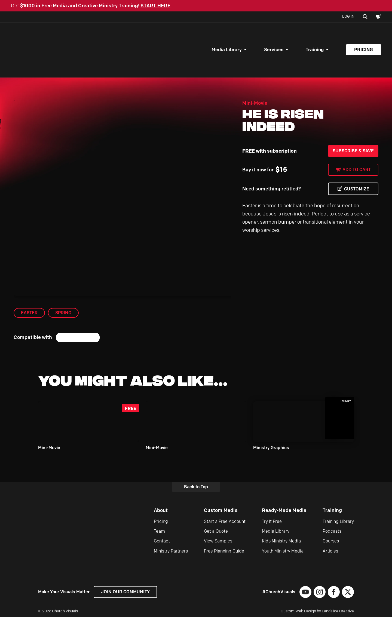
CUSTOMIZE (356, 189)
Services (273, 49)
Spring (63, 312)
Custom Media (221, 510)
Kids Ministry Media (281, 541)
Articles (330, 551)
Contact (162, 541)
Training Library (338, 521)
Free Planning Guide (224, 551)
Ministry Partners (171, 551)
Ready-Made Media (284, 510)
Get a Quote (216, 531)
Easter (29, 312)
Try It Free (272, 521)
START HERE (155, 6)
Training (315, 49)
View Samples (218, 541)
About (161, 510)
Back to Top (196, 486)
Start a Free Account (225, 521)
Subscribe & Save (353, 150)
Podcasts (332, 531)
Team (159, 531)
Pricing (363, 49)
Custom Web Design (298, 611)
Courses (331, 541)
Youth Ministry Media (283, 551)
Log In (348, 16)
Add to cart (356, 169)
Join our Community (125, 591)
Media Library (227, 49)
